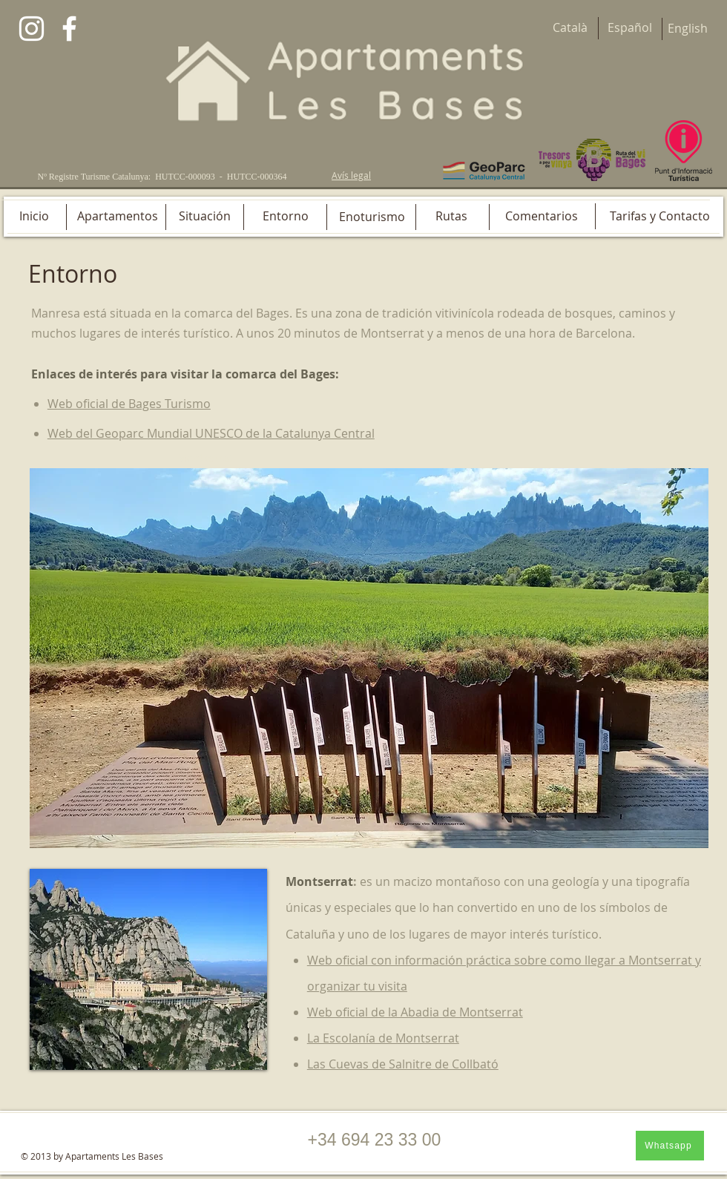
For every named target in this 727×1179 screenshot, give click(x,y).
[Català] (570, 28)
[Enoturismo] (372, 216)
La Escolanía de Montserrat (383, 1038)
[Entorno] (285, 216)
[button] (369, 658)
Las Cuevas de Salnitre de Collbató (403, 1064)
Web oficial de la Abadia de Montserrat (415, 1012)
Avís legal (351, 175)
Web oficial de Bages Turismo (129, 403)
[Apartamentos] (117, 216)
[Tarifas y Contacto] (660, 216)
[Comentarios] (541, 216)
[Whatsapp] (670, 1145)
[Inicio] (34, 216)
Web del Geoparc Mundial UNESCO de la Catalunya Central (211, 433)
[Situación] (204, 216)
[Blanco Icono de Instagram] (31, 28)
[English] (688, 28)
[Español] (630, 28)
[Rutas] (451, 216)
